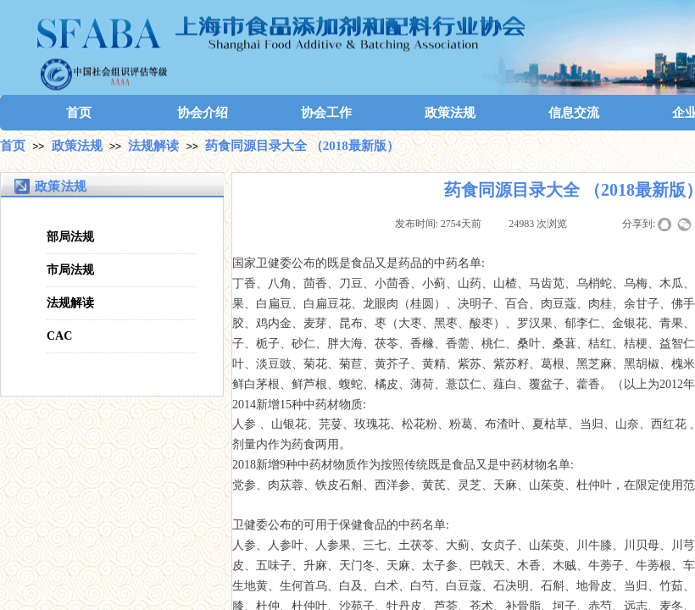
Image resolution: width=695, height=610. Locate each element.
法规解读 (153, 145)
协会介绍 (202, 112)
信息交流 (573, 112)
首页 (79, 112)
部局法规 (70, 236)
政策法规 (450, 112)
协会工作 (326, 112)
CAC (59, 336)
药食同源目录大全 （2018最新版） (302, 145)
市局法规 (70, 269)
